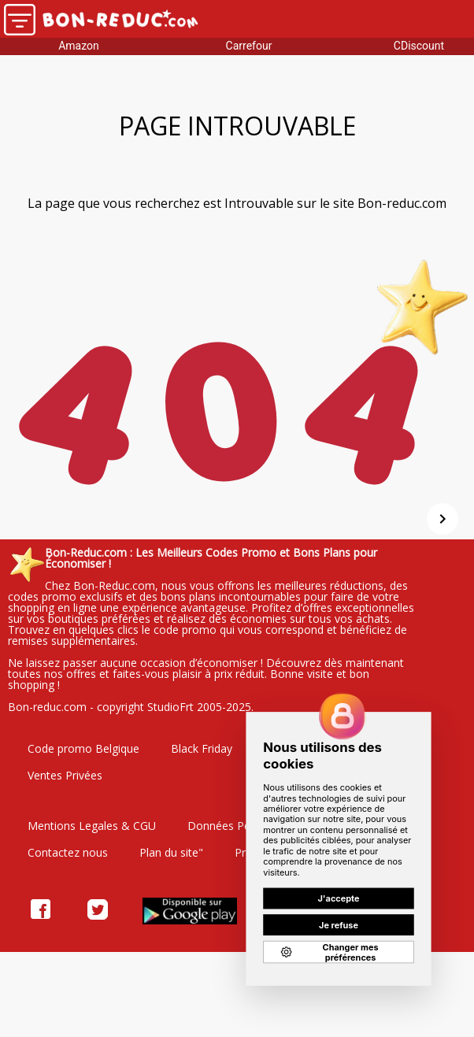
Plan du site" (171, 852)
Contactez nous (68, 852)
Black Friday (201, 748)
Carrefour (249, 45)
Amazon (78, 45)
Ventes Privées (65, 775)
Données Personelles (241, 825)
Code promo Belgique (83, 748)
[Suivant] (442, 519)
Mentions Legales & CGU (92, 825)
